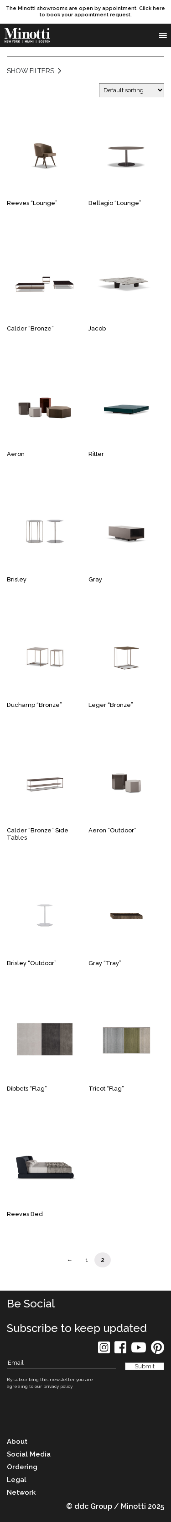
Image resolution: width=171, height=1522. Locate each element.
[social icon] (104, 1350)
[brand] (27, 35)
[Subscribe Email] (61, 1363)
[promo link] (85, 12)
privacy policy (58, 1386)
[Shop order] (131, 90)
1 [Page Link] (86, 1260)
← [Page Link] (70, 1260)
